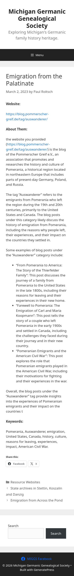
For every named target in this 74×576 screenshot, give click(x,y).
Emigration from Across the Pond (36, 500)
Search (13, 525)
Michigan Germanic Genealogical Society (37, 18)
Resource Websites (25, 482)
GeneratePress (44, 570)
